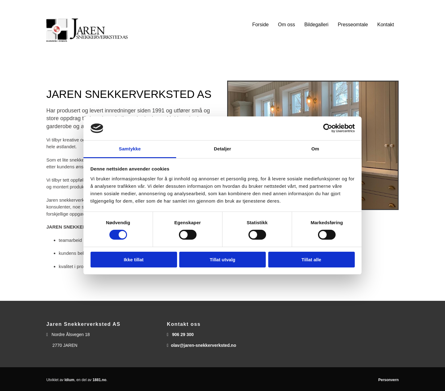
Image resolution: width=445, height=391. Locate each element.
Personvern (388, 380)
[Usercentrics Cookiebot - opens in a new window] (328, 128)
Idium (69, 380)
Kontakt (385, 24)
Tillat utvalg (222, 259)
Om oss (286, 24)
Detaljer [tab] (222, 148)
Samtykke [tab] (130, 148)
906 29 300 (183, 334)
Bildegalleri (316, 24)
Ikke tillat (133, 259)
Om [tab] (315, 148)
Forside (260, 24)
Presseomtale (353, 24)
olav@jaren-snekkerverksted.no (203, 345)
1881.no (99, 380)
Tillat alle (311, 259)
